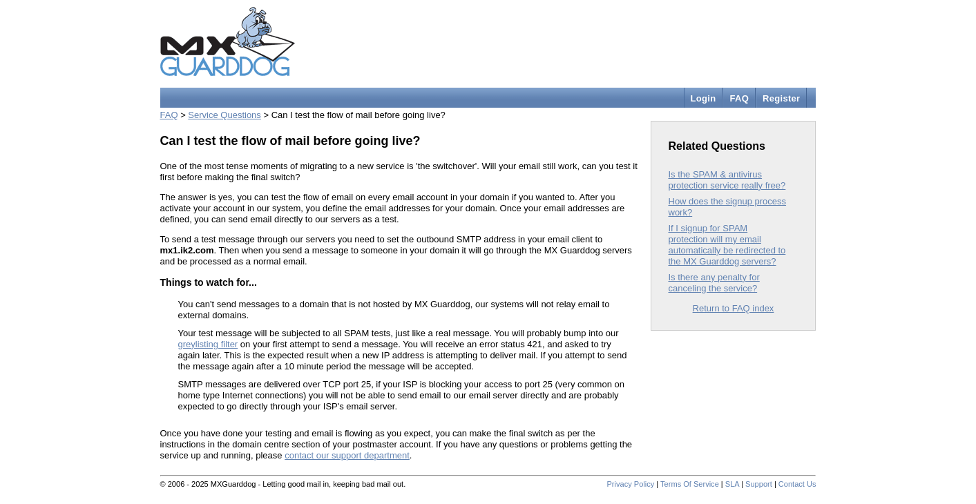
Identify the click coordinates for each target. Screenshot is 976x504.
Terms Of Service (689, 484)
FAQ (739, 98)
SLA (732, 484)
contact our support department (347, 455)
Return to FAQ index (733, 308)
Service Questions (224, 115)
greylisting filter (208, 344)
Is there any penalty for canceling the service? (714, 282)
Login (703, 98)
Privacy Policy (631, 484)
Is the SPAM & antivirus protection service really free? (727, 180)
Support (758, 484)
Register (781, 98)
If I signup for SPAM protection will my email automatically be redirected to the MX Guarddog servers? (727, 244)
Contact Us (797, 484)
